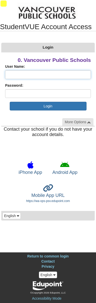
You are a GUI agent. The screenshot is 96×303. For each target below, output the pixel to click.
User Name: (15, 66)
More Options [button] (78, 122)
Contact (48, 261)
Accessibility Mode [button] (46, 298)
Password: (14, 85)
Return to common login (48, 256)
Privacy (48, 266)
